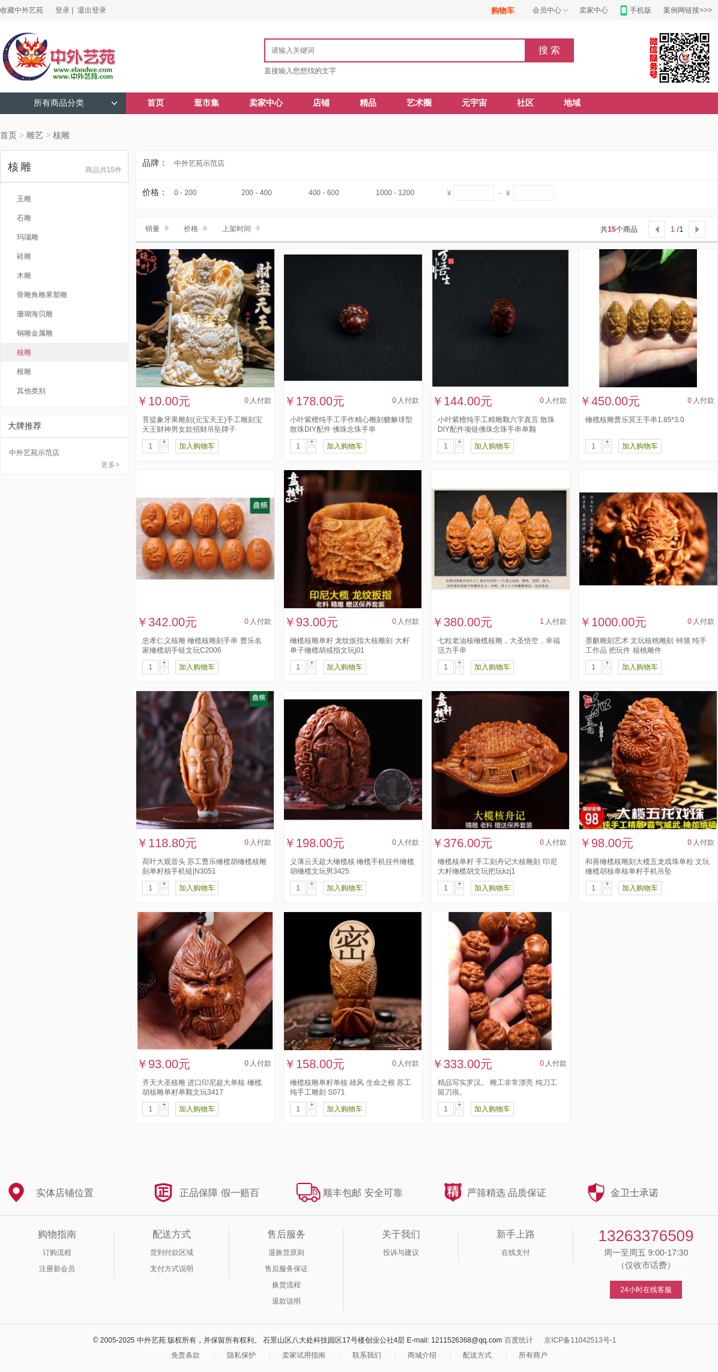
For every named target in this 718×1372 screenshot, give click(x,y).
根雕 (24, 371)
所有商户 (533, 1355)
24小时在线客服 (645, 1290)
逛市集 (206, 102)
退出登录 (91, 10)
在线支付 (515, 1252)
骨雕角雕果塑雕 (42, 295)
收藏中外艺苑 (21, 10)
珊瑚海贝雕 (35, 314)
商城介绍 (422, 1355)
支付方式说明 (171, 1269)
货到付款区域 (171, 1252)
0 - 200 (185, 193)
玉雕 (24, 199)
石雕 (24, 218)
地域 (572, 102)
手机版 (640, 10)
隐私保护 (241, 1355)
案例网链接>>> (687, 10)
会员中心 (546, 10)
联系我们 (366, 1355)
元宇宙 (474, 102)
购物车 (502, 10)
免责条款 (185, 1355)
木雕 (24, 275)
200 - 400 (256, 193)
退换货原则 (286, 1252)
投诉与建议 (401, 1252)
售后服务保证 (286, 1269)
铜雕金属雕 (35, 333)
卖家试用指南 (303, 1355)
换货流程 (286, 1285)
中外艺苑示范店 (34, 453)
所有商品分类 (76, 102)
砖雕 (24, 256)
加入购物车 (197, 446)
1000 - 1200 (395, 193)
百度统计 (518, 1340)
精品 (368, 102)
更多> (110, 465)
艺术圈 (419, 102)
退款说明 (286, 1301)
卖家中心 (593, 10)
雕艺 (34, 135)
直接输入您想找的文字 (300, 71)
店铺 (321, 102)
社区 (525, 102)
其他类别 (31, 391)
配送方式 (477, 1355)
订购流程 (57, 1252)
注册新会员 (57, 1269)
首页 (155, 102)
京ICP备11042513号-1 (580, 1340)
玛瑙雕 (27, 237)
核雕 (61, 135)
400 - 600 (324, 193)
